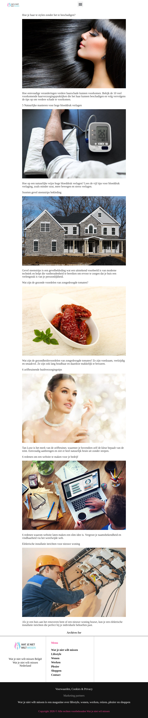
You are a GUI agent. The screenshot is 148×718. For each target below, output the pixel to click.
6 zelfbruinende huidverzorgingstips (42, 369)
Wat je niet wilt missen (64, 649)
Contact (56, 674)
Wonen (55, 658)
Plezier (55, 666)
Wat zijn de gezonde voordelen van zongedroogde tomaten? (55, 282)
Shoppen (56, 670)
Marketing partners (74, 695)
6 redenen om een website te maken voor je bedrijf (50, 456)
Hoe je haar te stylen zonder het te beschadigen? (48, 14)
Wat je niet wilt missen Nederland (25, 664)
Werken (56, 662)
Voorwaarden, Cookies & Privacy (74, 689)
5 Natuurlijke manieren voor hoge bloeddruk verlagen (52, 105)
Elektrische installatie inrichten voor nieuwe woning (51, 543)
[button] (80, 4)
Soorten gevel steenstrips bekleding (41, 192)
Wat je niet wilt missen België (25, 658)
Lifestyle (56, 654)
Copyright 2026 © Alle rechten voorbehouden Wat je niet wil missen (74, 711)
